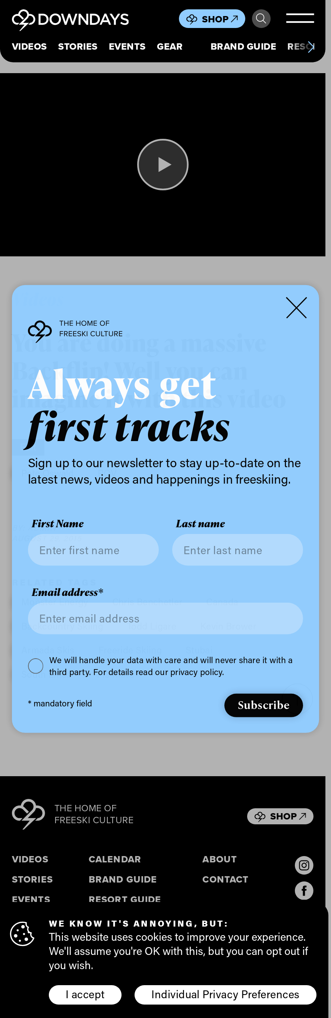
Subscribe (264, 704)
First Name (57, 523)
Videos (29, 47)
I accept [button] (85, 994)
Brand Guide (244, 47)
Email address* (67, 592)
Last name (200, 523)
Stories (78, 47)
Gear (170, 47)
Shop (220, 19)
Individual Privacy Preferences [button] (225, 994)
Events (127, 47)
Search (261, 18)
